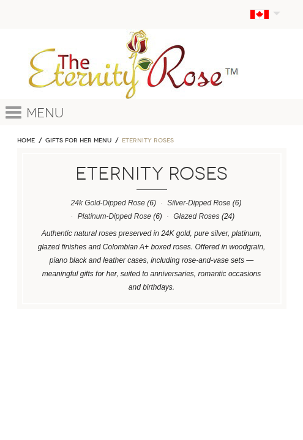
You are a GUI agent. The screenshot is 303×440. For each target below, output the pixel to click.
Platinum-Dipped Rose (114, 216)
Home (26, 140)
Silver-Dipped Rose (198, 203)
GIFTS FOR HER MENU (78, 140)
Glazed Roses (196, 216)
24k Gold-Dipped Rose (108, 203)
